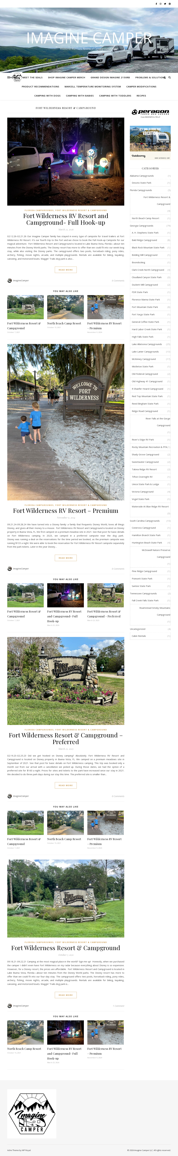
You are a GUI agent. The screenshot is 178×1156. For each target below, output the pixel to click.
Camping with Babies (80, 95)
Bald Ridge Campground (144, 240)
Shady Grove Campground (145, 454)
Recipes (141, 95)
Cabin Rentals (139, 635)
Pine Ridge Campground (144, 571)
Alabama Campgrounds (142, 175)
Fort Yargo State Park (143, 314)
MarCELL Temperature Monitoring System (93, 86)
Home (13, 77)
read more (66, 269)
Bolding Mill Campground (144, 254)
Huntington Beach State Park (147, 542)
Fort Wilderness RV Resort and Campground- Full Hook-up (66, 219)
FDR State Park (140, 292)
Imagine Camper (89, 37)
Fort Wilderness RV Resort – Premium (66, 510)
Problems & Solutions (150, 77)
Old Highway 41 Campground (147, 381)
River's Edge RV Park (143, 439)
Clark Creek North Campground (148, 269)
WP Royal (26, 1150)
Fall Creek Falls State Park (145, 600)
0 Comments (118, 280)
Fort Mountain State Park (145, 306)
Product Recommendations (40, 86)
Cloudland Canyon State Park (147, 277)
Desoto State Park (141, 182)
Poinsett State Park (142, 578)
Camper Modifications (141, 86)
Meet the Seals (33, 77)
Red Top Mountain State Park (147, 396)
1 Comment (118, 1005)
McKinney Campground (144, 359)
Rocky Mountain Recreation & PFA (149, 447)
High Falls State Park (142, 336)
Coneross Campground (144, 527)
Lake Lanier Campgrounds (145, 351)
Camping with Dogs (47, 95)
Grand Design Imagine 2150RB (110, 77)
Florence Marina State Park (146, 299)
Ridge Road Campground (145, 411)
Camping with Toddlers (115, 95)
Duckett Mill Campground (145, 284)
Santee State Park (141, 585)
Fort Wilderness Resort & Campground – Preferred (66, 738)
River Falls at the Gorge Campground (158, 422)
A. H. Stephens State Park (145, 232)
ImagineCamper (21, 280)
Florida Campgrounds (39, 210)
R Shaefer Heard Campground (147, 388)
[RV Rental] (150, 143)
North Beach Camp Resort (64, 323)
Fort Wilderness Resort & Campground (81, 210)
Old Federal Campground (145, 373)
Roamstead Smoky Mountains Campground (154, 611)
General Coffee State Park (145, 321)
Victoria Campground (142, 491)
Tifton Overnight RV (142, 476)
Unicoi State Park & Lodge (145, 484)
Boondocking (138, 262)
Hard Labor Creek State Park (147, 329)
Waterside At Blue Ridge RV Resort (150, 506)
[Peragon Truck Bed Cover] (150, 113)
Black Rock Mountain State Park (148, 247)
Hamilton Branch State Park (146, 535)
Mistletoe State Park (142, 366)
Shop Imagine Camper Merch (66, 77)
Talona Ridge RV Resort (144, 469)
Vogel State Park (140, 499)
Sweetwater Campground (145, 461)
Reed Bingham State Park (145, 403)
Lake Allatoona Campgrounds (147, 344)
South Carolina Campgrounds (145, 520)
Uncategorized (137, 628)
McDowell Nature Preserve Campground (156, 553)
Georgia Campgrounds (141, 225)
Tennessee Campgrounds (143, 593)
